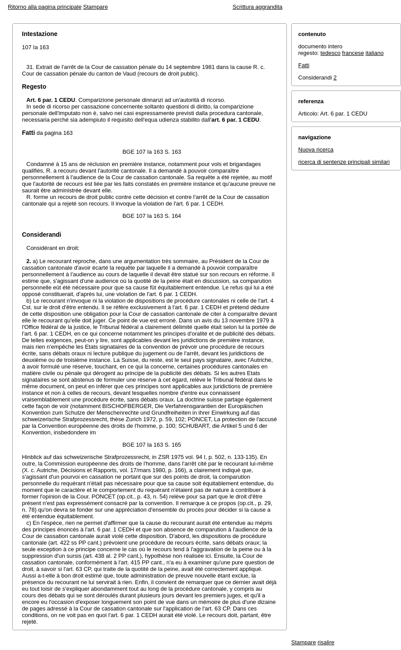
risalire (326, 642)
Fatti (303, 65)
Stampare (95, 7)
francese (353, 53)
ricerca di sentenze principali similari (344, 162)
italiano (374, 53)
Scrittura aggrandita (257, 7)
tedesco (331, 53)
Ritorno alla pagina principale (45, 7)
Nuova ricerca (315, 149)
